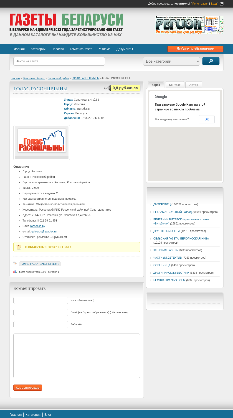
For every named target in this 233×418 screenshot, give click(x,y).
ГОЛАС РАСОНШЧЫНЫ (85, 78)
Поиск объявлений (211, 61)
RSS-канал (221, 3)
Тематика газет (81, 49)
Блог (47, 414)
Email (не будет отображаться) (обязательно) (99, 312)
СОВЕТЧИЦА (161, 265)
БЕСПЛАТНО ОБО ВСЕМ (169, 280)
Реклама (104, 49)
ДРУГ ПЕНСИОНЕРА (166, 231)
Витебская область (34, 78)
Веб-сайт (76, 324)
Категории (38, 49)
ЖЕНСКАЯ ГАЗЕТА (165, 250)
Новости (57, 49)
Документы (124, 49)
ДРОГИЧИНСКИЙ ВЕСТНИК (171, 272)
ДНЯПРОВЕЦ (162, 204)
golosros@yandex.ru (43, 231)
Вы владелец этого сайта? (172, 119)
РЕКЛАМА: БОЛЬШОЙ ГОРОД (172, 212)
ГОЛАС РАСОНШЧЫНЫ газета (39, 263)
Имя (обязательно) (82, 300)
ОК (207, 119)
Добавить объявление (195, 49)
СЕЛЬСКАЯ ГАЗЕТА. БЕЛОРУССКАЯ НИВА (181, 238)
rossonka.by (37, 226)
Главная (19, 49)
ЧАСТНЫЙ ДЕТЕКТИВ (167, 257)
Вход (214, 3)
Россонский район (58, 78)
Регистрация (200, 3)
